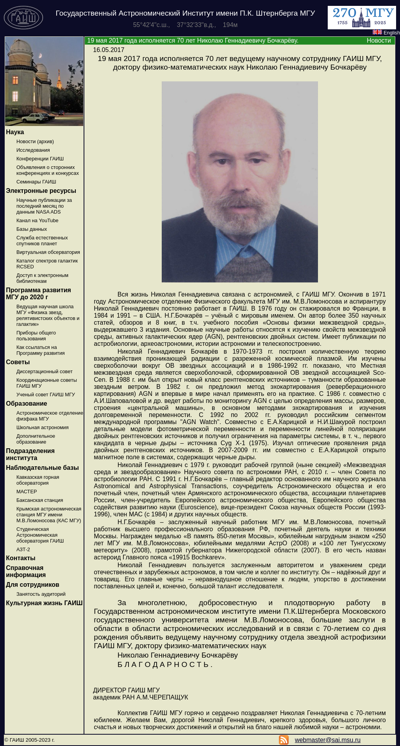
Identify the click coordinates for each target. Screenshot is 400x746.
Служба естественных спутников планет (42, 240)
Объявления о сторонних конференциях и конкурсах (47, 170)
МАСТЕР (26, 491)
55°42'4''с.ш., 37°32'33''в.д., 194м (185, 25)
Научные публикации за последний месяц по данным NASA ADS (44, 206)
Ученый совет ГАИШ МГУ (45, 394)
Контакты (20, 558)
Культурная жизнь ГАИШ (44, 603)
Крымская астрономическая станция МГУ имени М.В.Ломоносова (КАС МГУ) (48, 514)
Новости (379, 40)
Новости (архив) (35, 141)
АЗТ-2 (23, 549)
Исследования (33, 150)
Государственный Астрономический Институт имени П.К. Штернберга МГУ (185, 13)
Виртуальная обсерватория (48, 252)
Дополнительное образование (35, 439)
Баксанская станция (39, 500)
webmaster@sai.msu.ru (328, 740)
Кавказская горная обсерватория (37, 480)
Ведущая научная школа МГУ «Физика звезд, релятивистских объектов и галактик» (48, 315)
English (386, 33)
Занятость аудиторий (41, 594)
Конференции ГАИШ (40, 159)
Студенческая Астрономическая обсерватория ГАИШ (40, 535)
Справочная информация (26, 571)
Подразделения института (30, 454)
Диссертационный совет (44, 371)
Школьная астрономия (42, 427)
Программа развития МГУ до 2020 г (38, 293)
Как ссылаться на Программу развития (40, 350)
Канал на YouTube (37, 220)
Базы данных (31, 229)
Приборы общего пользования (36, 336)
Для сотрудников (32, 584)
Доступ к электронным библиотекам (42, 278)
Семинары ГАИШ (36, 182)
